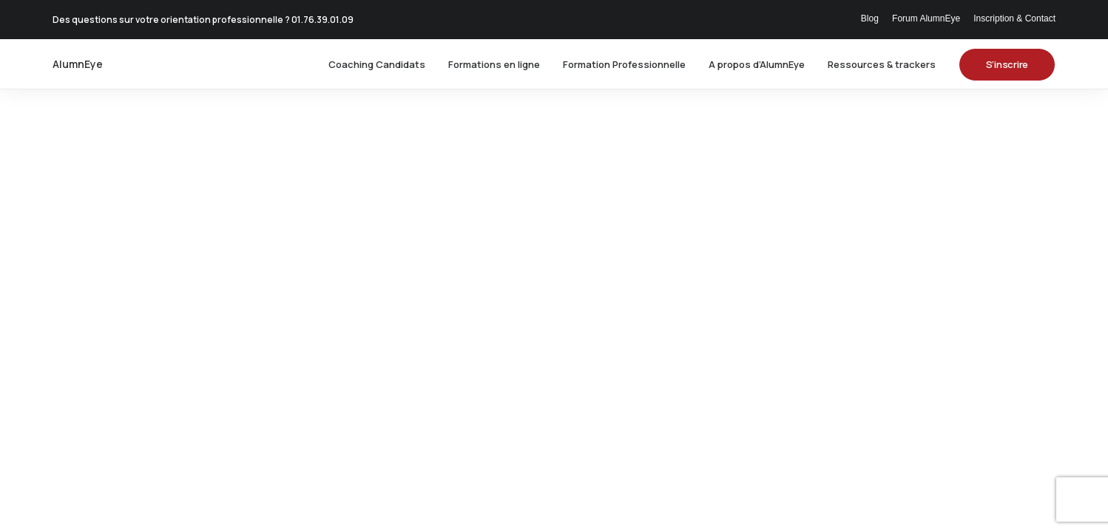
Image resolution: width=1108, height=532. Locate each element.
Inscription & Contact (1014, 18)
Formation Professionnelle (624, 64)
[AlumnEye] (78, 64)
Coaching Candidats (376, 64)
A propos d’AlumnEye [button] (757, 64)
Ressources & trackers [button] (882, 64)
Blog (870, 18)
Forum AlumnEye (926, 18)
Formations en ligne (494, 64)
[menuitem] (872, 18)
